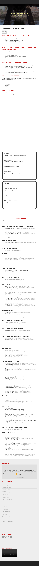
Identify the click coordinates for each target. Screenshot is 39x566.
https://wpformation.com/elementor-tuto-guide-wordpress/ (22, 345)
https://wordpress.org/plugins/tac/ (23, 416)
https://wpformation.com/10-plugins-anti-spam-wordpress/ (20, 294)
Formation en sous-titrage (7, 492)
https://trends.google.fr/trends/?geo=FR (12, 357)
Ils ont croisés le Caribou (6, 489)
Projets (3, 527)
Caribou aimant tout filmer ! (6, 487)
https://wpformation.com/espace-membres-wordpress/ (20, 330)
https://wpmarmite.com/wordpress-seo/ (20, 355)
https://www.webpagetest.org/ (18, 379)
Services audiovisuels (6, 511)
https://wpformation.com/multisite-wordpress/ (13, 429)
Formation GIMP (5, 494)
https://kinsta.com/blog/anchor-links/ (12, 271)
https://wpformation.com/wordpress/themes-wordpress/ (15, 255)
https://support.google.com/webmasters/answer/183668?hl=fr (23, 363)
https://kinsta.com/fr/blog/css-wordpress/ (13, 280)
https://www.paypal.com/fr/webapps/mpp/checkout (19, 317)
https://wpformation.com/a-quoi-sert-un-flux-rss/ (21, 397)
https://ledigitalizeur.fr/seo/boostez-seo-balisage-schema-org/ (24, 364)
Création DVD (5, 506)
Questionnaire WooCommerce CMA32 (8, 530)
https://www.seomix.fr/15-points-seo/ (12, 350)
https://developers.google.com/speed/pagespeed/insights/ (18, 376)
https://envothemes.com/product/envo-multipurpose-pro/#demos (17, 259)
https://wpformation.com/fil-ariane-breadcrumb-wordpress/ (23, 298)
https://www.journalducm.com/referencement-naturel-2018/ (16, 351)
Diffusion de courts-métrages (7, 516)
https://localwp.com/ (8, 244)
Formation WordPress (6, 497)
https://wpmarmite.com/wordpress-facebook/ (17, 322)
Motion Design (5, 509)
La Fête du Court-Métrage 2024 (8, 519)
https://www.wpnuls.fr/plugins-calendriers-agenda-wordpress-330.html (18, 338)
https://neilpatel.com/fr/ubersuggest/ (12, 356)
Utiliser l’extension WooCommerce (9, 500)
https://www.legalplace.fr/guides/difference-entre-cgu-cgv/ (23, 438)
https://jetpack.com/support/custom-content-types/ (24, 287)
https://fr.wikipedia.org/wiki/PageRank (16, 368)
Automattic (23, 564)
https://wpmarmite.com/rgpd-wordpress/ (20, 434)
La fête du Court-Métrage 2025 (8, 521)
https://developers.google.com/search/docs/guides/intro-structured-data (18, 366)
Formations (4, 491)
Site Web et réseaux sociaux (7, 512)
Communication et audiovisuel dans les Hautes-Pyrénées (11, 483)
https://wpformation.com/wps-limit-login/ (27, 410)
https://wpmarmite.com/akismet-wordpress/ (16, 288)
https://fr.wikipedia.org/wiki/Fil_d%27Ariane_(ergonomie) (16, 354)
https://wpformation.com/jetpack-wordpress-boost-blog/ (19, 286)
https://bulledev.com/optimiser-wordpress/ (23, 387)
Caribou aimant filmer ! (5, 485)
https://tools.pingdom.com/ (12, 377)
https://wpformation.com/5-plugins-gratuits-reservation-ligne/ (20, 304)
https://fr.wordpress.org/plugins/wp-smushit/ (22, 392)
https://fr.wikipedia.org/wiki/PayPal (19, 314)
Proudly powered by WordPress (19, 562)
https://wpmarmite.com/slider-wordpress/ (24, 306)
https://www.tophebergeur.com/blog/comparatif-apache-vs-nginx (17, 232)
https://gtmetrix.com (13, 378)
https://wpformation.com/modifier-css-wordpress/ (14, 279)
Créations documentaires (6, 525)
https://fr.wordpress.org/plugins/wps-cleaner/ (13, 415)
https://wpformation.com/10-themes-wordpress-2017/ (15, 257)
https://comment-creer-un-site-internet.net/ (13, 250)
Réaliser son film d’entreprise (8, 499)
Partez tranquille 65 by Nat (19, 477)
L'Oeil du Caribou (19, 14)
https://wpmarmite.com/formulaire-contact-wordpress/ (24, 305)
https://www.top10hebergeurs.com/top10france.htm (14, 223)
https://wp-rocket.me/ (22, 388)
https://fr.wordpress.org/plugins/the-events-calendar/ (24, 339)
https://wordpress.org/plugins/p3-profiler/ (22, 391)
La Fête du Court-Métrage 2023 (8, 518)
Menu (20, 1)
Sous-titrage (5, 514)
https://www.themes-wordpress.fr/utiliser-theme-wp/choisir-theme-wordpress (19, 258)
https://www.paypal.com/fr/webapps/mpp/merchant (19, 315)
